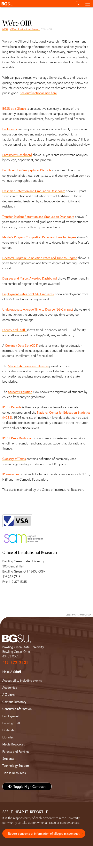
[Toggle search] (77, 3)
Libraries (8, 737)
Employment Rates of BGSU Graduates (28, 294)
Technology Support (15, 765)
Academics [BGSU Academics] (9, 687)
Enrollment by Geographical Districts (26, 170)
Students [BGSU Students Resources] (8, 758)
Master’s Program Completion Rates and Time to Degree (39, 237)
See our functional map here (38, 93)
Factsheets (9, 129)
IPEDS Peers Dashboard (18, 438)
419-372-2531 (15, 662)
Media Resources (13, 744)
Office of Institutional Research (25, 29)
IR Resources (10, 474)
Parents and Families (15, 751)
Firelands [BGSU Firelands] (8, 730)
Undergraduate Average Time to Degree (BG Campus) (37, 309)
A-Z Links (8, 694)
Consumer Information (17, 709)
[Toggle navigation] (87, 3)
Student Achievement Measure (28, 366)
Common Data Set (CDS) (21, 345)
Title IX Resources (14, 773)
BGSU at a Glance (14, 108)
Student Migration (20, 392)
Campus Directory (14, 702)
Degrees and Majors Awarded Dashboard (29, 278)
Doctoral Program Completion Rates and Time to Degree (39, 258)
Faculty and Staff (14, 330)
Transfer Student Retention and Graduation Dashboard (38, 217)
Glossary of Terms (14, 459)
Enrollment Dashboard (17, 155)
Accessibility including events (22, 680)
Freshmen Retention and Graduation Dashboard (33, 191)
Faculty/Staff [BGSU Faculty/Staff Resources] (11, 723)
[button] (36, 4)
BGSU (5, 29)
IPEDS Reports (11, 407)
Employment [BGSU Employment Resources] (10, 716)
